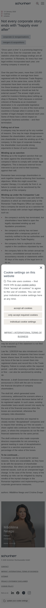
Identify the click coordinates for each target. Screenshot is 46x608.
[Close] (41, 267)
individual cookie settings (23, 321)
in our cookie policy (25, 285)
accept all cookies (23, 308)
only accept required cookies (23, 315)
